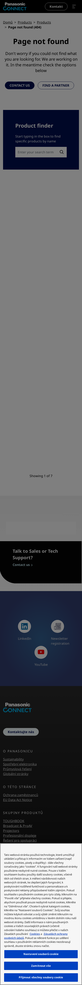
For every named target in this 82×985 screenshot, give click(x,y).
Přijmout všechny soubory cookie (41, 977)
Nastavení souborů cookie (41, 954)
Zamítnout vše (41, 966)
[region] (41, 914)
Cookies (35, 934)
